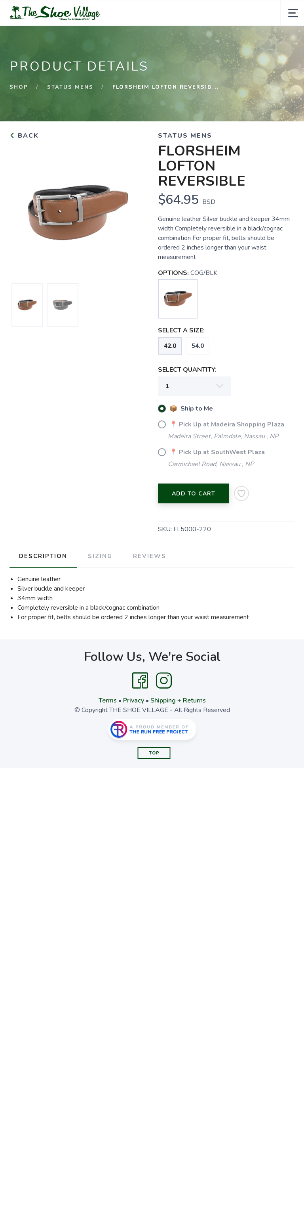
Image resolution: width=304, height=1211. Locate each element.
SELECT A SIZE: (181, 330)
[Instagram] (164, 681)
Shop (19, 87)
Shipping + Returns (178, 700)
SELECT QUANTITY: (187, 369)
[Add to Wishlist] (241, 493)
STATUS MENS (70, 87)
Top (154, 753)
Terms (108, 700)
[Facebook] (140, 681)
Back (24, 135)
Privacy (133, 700)
